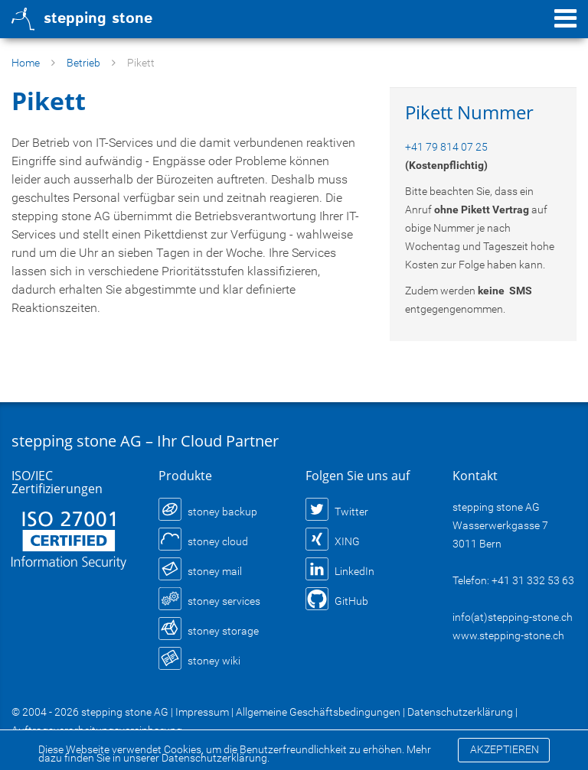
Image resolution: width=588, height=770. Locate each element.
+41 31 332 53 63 (533, 580)
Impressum (202, 712)
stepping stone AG (124, 712)
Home (25, 63)
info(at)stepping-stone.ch (512, 617)
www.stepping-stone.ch (508, 635)
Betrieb (83, 63)
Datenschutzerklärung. (216, 758)
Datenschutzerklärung (460, 712)
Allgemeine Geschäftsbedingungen (318, 712)
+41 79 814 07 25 (446, 147)
